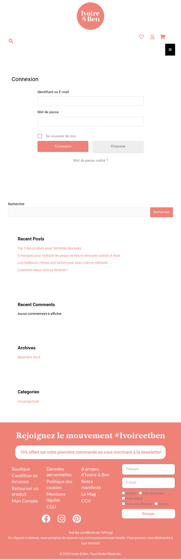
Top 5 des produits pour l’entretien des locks (49, 248)
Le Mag (88, 494)
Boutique (21, 469)
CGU (51, 506)
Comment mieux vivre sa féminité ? (43, 270)
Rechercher (16, 204)
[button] (11, 41)
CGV (86, 501)
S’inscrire (118, 146)
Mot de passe (48, 112)
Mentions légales (55, 497)
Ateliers (131, 493)
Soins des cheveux (139, 504)
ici (110, 533)
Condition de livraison (25, 478)
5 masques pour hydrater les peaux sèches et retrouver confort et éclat (69, 255)
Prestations (134, 498)
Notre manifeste (91, 484)
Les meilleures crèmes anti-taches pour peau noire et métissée (62, 263)
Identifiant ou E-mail (53, 92)
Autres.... (165, 504)
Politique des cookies (59, 484)
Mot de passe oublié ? (90, 160)
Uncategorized (28, 401)
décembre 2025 (29, 357)
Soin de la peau (154, 493)
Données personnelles (59, 472)
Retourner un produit (25, 491)
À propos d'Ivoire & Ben (95, 472)
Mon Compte (25, 501)
